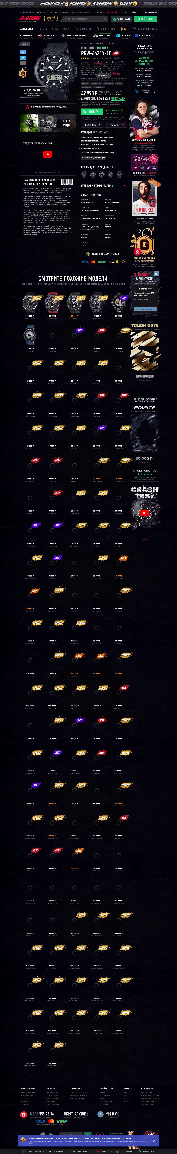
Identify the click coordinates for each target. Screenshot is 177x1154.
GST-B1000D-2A (119, 741)
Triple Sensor (99, 87)
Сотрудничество (98, 12)
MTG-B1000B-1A (52, 968)
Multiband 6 (108, 83)
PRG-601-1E (119, 383)
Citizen (43, 29)
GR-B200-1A (30, 741)
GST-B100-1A (74, 741)
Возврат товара (51, 1101)
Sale (126, 29)
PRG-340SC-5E (74, 383)
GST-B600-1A (119, 838)
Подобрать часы (147, 1104)
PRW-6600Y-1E (30, 546)
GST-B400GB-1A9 (118, 806)
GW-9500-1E (52, 481)
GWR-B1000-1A (74, 936)
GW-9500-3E (74, 481)
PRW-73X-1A (74, 708)
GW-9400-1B (74, 448)
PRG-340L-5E (30, 383)
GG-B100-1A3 (30, 611)
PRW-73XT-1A (97, 708)
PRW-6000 (85, 83)
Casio (26, 29)
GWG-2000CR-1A (30, 708)
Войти (102, 1092)
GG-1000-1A (52, 578)
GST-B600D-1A (52, 871)
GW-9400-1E (97, 448)
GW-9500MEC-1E (97, 481)
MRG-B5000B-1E (97, 936)
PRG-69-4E (118, 416)
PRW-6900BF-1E (74, 546)
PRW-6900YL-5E (30, 578)
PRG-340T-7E (97, 383)
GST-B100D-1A (52, 773)
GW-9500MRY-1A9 (118, 481)
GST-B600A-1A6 (30, 871)
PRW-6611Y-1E (52, 546)
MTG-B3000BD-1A (52, 1033)
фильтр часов (121, 19)
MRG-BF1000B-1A (118, 936)
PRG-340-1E (74, 351)
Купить (93, 112)
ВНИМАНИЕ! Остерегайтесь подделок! (49, 107)
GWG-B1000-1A (30, 318)
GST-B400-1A (30, 806)
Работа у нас (25, 1098)
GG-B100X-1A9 (118, 611)
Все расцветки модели (95, 167)
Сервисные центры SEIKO (150, 1098)
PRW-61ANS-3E (74, 513)
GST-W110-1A (119, 871)
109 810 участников (141, 299)
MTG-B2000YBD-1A (74, 1001)
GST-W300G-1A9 (119, 903)
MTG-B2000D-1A (52, 1001)
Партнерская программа (78, 1095)
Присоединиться (146, 309)
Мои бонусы (104, 1104)
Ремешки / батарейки (148, 1101)
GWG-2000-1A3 (96, 676)
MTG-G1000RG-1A (52, 1066)
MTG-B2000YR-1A (118, 1001)
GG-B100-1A (119, 578)
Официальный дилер (27, 12)
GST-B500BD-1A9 (52, 838)
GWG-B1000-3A (74, 318)
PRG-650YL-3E (74, 416)
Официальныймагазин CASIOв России (51, 18)
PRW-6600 (98, 64)
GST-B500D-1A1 (74, 838)
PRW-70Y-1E (52, 708)
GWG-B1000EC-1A (96, 318)
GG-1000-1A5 (97, 578)
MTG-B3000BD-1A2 (74, 1033)
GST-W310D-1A (52, 936)
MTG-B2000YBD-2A (97, 1001)
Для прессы (25, 1101)
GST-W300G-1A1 (97, 903)
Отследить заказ (151, 12)
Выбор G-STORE (108, 29)
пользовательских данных (93, 1141)
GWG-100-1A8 (96, 643)
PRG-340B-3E (119, 351)
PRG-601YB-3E (52, 416)
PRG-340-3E (96, 351)
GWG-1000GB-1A (52, 676)
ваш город (141, 83)
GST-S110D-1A (96, 871)
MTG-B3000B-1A (30, 1033)
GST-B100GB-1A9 (74, 773)
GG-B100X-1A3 (96, 611)
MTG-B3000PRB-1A (30, 1066)
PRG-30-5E (52, 351)
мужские (94, 48)
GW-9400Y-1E (119, 448)
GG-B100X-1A (74, 611)
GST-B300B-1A (96, 773)
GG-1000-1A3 (74, 578)
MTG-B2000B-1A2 (118, 968)
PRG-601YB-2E (30, 416)
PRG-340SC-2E (52, 383)
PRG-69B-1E (30, 448)
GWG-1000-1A (118, 643)
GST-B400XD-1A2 (30, 838)
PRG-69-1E (96, 416)
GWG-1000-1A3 (30, 676)
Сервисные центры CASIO (150, 1095)
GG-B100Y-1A (74, 643)
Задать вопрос (146, 1092)
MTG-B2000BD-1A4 (30, 1001)
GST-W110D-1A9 (30, 903)
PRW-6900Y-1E (96, 546)
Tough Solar (86, 87)
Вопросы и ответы (61, 12)
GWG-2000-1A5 (119, 676)
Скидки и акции (126, 1151)
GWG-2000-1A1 (74, 676)
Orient (66, 29)
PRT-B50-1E (30, 513)
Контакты (124, 12)
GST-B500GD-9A (97, 838)
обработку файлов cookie (75, 1141)
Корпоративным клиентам (80, 12)
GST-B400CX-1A (74, 806)
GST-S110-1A (74, 871)
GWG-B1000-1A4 (52, 318)
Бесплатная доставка (44, 12)
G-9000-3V (52, 448)
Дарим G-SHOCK (112, 12)
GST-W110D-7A (52, 903)
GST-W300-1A (74, 903)
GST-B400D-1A (96, 806)
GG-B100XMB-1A (52, 643)
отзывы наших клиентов (114, 1134)
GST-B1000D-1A (97, 741)
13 (111, 167)
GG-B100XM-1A (30, 643)
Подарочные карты (147, 29)
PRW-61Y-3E (119, 513)
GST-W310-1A (30, 936)
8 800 (42, 1114)
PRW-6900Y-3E (118, 546)
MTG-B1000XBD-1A (97, 968)
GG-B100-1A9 (52, 611)
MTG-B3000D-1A (97, 1033)
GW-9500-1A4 (30, 481)
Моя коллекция (106, 1101)
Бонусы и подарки (52, 1104)
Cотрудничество (27, 1095)
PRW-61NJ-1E (97, 513)
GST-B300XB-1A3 (119, 773)
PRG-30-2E (30, 351)
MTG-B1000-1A (30, 968)
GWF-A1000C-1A (52, 741)
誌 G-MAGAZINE (84, 29)
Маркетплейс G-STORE (77, 1098)
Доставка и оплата (52, 1095)
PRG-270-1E (119, 318)
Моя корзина (105, 1095)
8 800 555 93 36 (135, 12)
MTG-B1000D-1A (74, 968)
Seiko (55, 29)
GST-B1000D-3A (30, 773)
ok (87, 1135)
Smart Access (96, 83)
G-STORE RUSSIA (145, 289)
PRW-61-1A (52, 513)
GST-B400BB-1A (52, 806)
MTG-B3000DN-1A (118, 1033)
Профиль (103, 1098)
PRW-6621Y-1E (118, 708)
